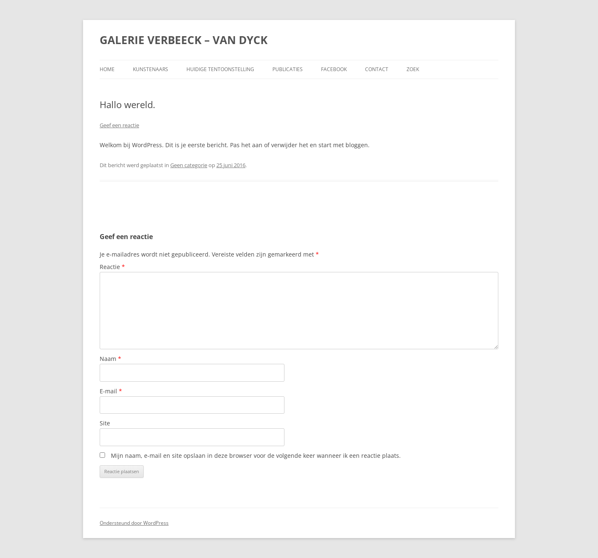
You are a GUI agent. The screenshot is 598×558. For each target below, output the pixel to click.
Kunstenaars (150, 69)
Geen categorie (188, 165)
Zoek (413, 69)
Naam (110, 359)
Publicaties (287, 69)
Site (105, 423)
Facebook (334, 69)
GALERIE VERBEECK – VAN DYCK (183, 39)
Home (107, 69)
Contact (376, 69)
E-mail (111, 391)
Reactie (112, 267)
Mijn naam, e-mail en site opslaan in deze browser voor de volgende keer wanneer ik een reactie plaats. (256, 455)
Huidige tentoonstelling (220, 69)
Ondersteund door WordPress (134, 522)
